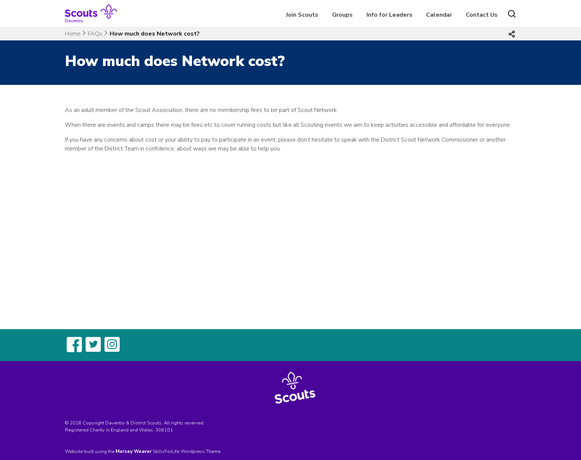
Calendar (439, 15)
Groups (342, 15)
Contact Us (482, 15)
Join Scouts (302, 15)
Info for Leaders (389, 15)
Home (72, 34)
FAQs (95, 34)
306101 (164, 430)
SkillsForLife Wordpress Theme (186, 451)
